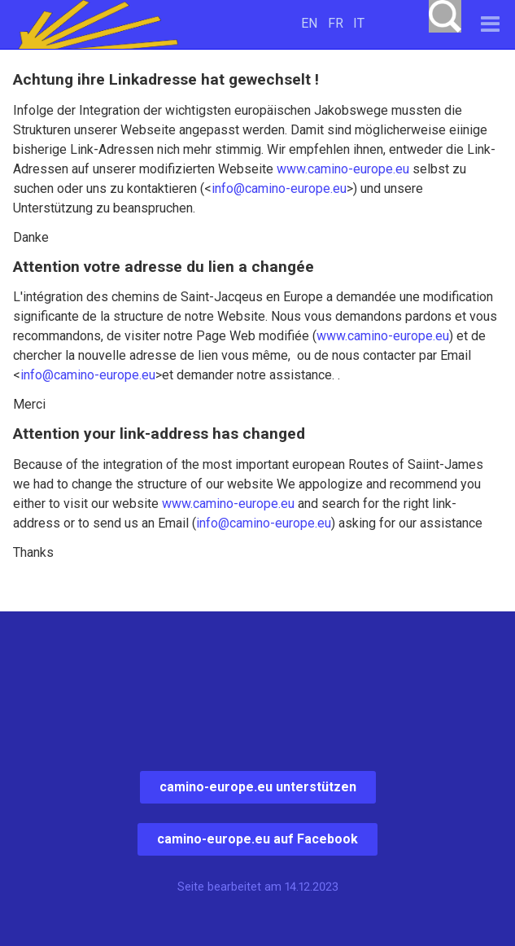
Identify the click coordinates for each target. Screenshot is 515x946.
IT (358, 23)
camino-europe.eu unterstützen (257, 787)
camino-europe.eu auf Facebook (257, 839)
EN (309, 23)
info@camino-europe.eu (279, 188)
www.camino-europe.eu (343, 169)
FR (335, 23)
